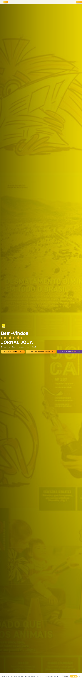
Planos (11, 2)
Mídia (61, 2)
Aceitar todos (74, 676)
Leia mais (16, 677)
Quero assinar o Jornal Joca (13, 351)
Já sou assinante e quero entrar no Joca (41, 351)
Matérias (54, 2)
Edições (68, 2)
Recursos (19, 2)
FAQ (74, 2)
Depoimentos (46, 2)
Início (5, 2)
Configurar (66, 676)
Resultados (36, 2)
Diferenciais (27, 2)
